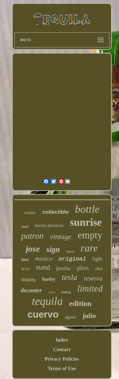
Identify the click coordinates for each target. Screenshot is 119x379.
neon (70, 251)
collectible (55, 212)
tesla (69, 277)
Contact (61, 349)
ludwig (66, 292)
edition (80, 303)
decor (25, 269)
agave (70, 316)
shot (98, 268)
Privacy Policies (62, 359)
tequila (47, 301)
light (97, 259)
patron (32, 236)
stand (43, 267)
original (72, 259)
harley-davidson (49, 225)
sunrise (86, 222)
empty (90, 235)
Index (62, 340)
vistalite (30, 213)
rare (89, 248)
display (28, 279)
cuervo (42, 314)
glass (83, 268)
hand (25, 226)
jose (33, 249)
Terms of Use (62, 368)
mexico (43, 258)
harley (49, 279)
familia (63, 268)
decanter (31, 290)
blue (25, 259)
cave (52, 292)
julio (89, 315)
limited (90, 288)
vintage (60, 237)
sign (53, 249)
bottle (87, 209)
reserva (93, 278)
